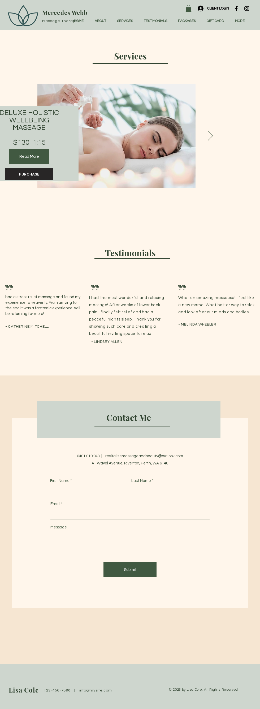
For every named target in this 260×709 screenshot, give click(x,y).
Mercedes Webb (65, 12)
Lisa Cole (24, 690)
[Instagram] (247, 8)
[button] (188, 8)
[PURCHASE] (29, 174)
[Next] (210, 136)
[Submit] (130, 569)
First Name (60, 481)
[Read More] (29, 156)
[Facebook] (236, 8)
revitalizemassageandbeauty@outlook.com (144, 456)
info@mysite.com (95, 690)
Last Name (141, 481)
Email (55, 504)
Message (58, 527)
